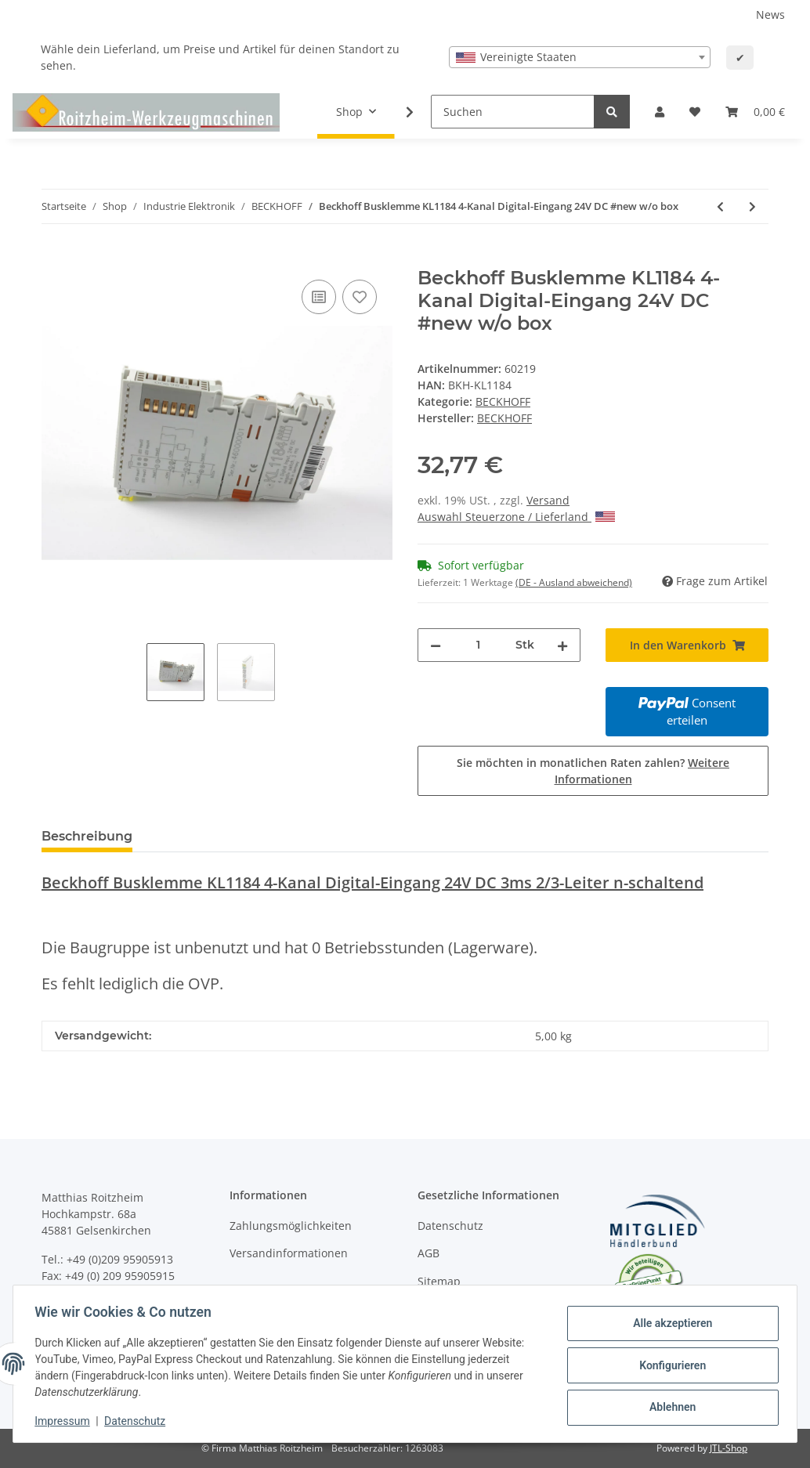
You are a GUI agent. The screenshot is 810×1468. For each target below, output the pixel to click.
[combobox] (580, 57)
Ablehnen (668, 1406)
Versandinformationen (289, 1253)
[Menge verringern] (435, 645)
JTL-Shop (728, 1448)
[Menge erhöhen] (562, 645)
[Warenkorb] (755, 112)
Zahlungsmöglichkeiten (291, 1225)
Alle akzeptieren (668, 1324)
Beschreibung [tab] (87, 836)
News (770, 14)
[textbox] (580, 57)
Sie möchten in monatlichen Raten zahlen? (593, 770)
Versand (548, 500)
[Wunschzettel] (695, 112)
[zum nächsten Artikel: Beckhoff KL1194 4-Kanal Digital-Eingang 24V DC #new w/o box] (752, 206)
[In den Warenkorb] (54, 258)
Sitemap (439, 1281)
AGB (428, 1253)
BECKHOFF (503, 401)
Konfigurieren (668, 1365)
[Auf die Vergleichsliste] (319, 297)
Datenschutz (450, 1225)
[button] (659, 112)
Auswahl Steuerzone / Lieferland (516, 516)
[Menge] (478, 645)
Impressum (65, 1421)
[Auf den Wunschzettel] (359, 297)
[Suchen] (513, 111)
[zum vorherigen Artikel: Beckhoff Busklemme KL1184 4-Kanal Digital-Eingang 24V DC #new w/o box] (720, 206)
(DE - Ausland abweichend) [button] (573, 582)
